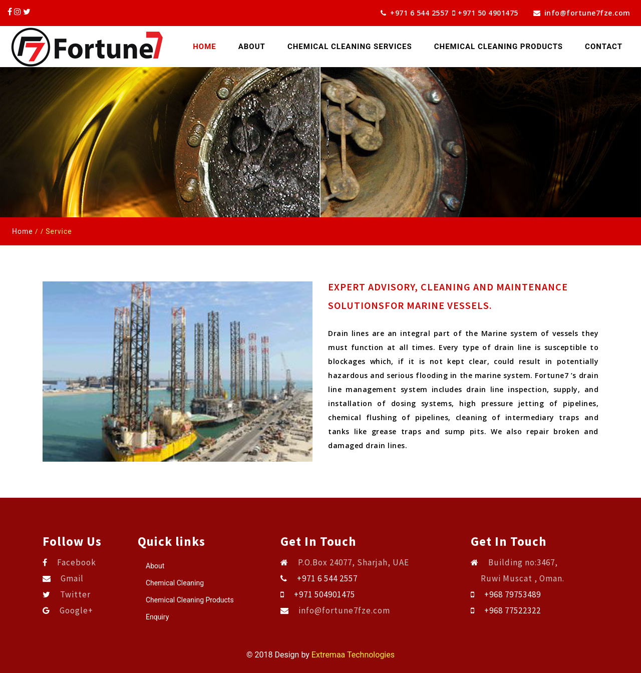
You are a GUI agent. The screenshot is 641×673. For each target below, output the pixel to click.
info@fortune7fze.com (581, 13)
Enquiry (157, 617)
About (251, 46)
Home (210, 46)
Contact (603, 46)
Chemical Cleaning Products (190, 600)
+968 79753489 (512, 594)
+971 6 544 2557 (415, 13)
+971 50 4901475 (491, 13)
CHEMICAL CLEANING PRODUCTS (498, 46)
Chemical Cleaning (175, 583)
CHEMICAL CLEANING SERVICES (349, 46)
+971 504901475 (324, 594)
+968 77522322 (512, 610)
